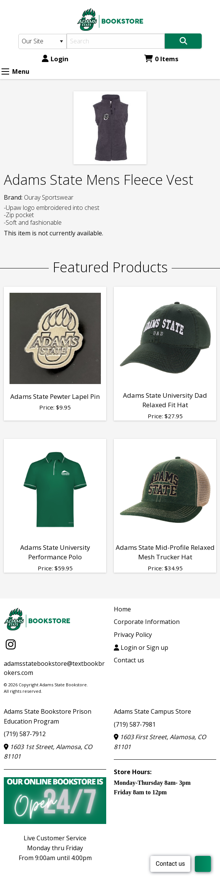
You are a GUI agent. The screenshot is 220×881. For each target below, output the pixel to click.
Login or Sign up (141, 647)
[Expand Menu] (5, 71)
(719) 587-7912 (25, 734)
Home (122, 609)
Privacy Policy (133, 634)
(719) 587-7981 (135, 724)
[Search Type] (42, 41)
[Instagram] (11, 644)
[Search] (116, 41)
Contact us (129, 660)
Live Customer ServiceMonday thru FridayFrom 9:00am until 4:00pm (55, 848)
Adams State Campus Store (152, 711)
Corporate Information (147, 621)
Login (55, 58)
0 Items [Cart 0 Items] (161, 58)
